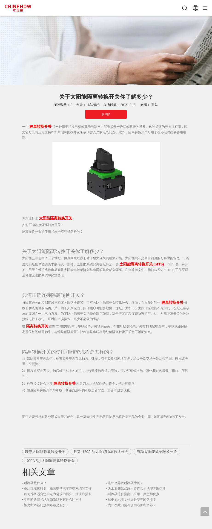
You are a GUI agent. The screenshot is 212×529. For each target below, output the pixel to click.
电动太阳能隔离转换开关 (157, 452)
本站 (154, 105)
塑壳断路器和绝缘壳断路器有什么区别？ (53, 499)
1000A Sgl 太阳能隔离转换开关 (50, 461)
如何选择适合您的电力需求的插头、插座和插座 (58, 494)
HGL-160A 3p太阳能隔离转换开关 (101, 452)
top (205, 511)
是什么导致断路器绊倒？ (125, 483)
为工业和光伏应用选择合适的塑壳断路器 (137, 488)
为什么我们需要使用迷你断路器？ (132, 505)
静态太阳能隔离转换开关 (45, 452)
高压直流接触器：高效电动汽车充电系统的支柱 (58, 488)
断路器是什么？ (35, 483)
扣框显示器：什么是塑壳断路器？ (132, 499)
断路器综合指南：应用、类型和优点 (133, 494)
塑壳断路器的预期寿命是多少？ (46, 505)
